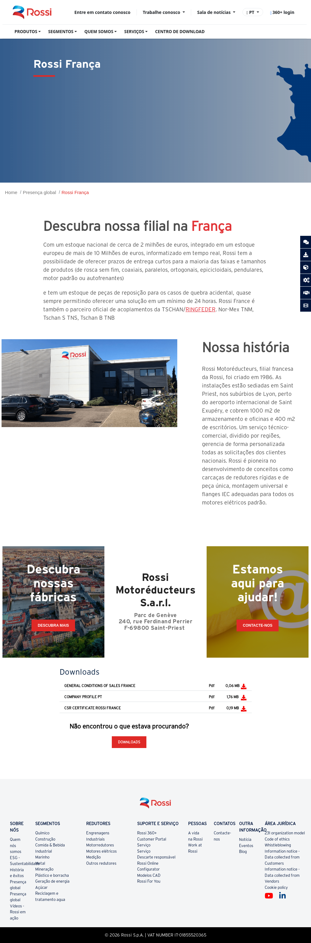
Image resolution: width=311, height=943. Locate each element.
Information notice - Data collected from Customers (282, 857)
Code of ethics (277, 839)
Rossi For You (148, 881)
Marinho (42, 857)
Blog (243, 851)
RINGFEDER (201, 309)
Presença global (39, 192)
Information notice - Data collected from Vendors (282, 875)
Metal (40, 863)
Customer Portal (151, 839)
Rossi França (75, 192)
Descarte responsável (156, 857)
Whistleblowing (278, 845)
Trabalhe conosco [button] (162, 12)
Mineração (44, 869)
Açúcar (41, 887)
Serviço (143, 845)
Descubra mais (53, 625)
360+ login (282, 12)
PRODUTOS (26, 31)
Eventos (246, 845)
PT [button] (250, 12)
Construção (45, 839)
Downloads (129, 742)
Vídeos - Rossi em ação (18, 912)
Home (11, 192)
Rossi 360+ (147, 833)
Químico (42, 833)
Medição (93, 857)
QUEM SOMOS (98, 31)
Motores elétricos (101, 851)
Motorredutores (100, 845)
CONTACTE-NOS (257, 625)
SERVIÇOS (134, 31)
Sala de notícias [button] (214, 12)
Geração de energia (52, 881)
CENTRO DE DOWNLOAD (179, 31)
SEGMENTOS (61, 31)
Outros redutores (101, 863)
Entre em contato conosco (102, 12)
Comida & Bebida (50, 845)
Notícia (245, 839)
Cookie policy (276, 887)
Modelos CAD (149, 875)
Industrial (43, 851)
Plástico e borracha (52, 875)
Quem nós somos (15, 845)
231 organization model (285, 833)
